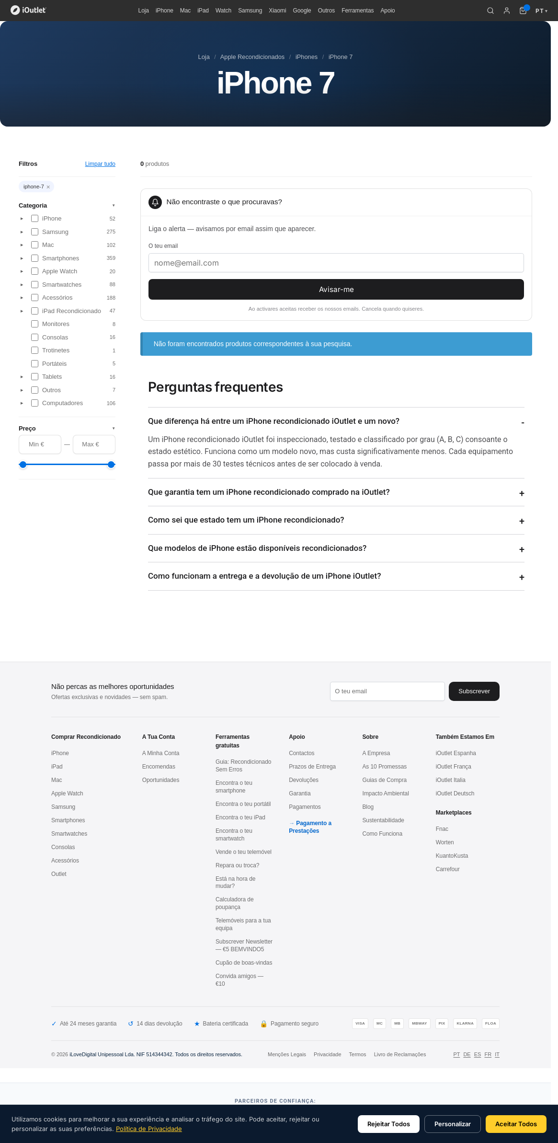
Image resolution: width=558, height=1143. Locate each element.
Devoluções (304, 780)
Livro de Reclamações (400, 1054)
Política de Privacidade (149, 1128)
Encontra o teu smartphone (234, 787)
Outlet (59, 874)
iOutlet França (453, 766)
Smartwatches (69, 833)
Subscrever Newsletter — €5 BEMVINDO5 (244, 945)
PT (456, 1054)
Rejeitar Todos (388, 1124)
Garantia (299, 793)
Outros (326, 10)
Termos (357, 1054)
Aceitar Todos (516, 1124)
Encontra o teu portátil (243, 804)
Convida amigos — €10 (239, 980)
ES (477, 1054)
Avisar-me (336, 289)
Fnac (442, 829)
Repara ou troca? (237, 865)
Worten (445, 842)
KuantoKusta (452, 855)
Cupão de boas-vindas (244, 962)
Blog (368, 807)
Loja (143, 10)
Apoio (387, 10)
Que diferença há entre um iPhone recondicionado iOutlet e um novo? (273, 421)
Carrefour (448, 869)
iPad (203, 10)
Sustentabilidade (383, 820)
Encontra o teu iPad (240, 817)
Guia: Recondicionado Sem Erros (243, 765)
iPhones (307, 56)
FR (487, 1054)
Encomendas (158, 766)
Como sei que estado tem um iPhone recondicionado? (246, 520)
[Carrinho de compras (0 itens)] (523, 10)
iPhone (164, 10)
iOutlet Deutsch (455, 793)
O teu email (163, 246)
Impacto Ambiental (385, 793)
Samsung (250, 10)
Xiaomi (277, 10)
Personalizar (452, 1124)
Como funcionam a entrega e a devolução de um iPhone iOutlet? (264, 576)
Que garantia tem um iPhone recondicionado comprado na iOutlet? (269, 492)
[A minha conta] (507, 10)
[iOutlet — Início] (28, 10)
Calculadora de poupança (235, 903)
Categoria (67, 205)
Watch (223, 10)
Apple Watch (67, 793)
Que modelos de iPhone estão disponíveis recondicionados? (257, 548)
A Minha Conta (161, 753)
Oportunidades (161, 780)
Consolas (63, 847)
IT (497, 1054)
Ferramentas (358, 10)
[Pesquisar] (490, 10)
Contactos (301, 753)
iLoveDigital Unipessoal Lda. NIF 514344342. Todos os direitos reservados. (155, 1054)
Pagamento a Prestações (310, 827)
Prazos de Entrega (312, 766)
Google (302, 10)
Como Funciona (382, 833)
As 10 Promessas (384, 766)
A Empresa (376, 753)
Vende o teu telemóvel (244, 852)
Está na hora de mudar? (236, 882)
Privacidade (327, 1054)
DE (466, 1054)
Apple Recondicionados (252, 56)
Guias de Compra (384, 780)
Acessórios (65, 860)
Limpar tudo (100, 164)
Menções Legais (287, 1054)
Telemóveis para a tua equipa (243, 924)
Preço (67, 428)
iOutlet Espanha (456, 753)
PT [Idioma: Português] (541, 10)
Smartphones (68, 820)
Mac (185, 10)
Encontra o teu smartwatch (234, 835)
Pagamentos (305, 807)
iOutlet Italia (451, 780)
